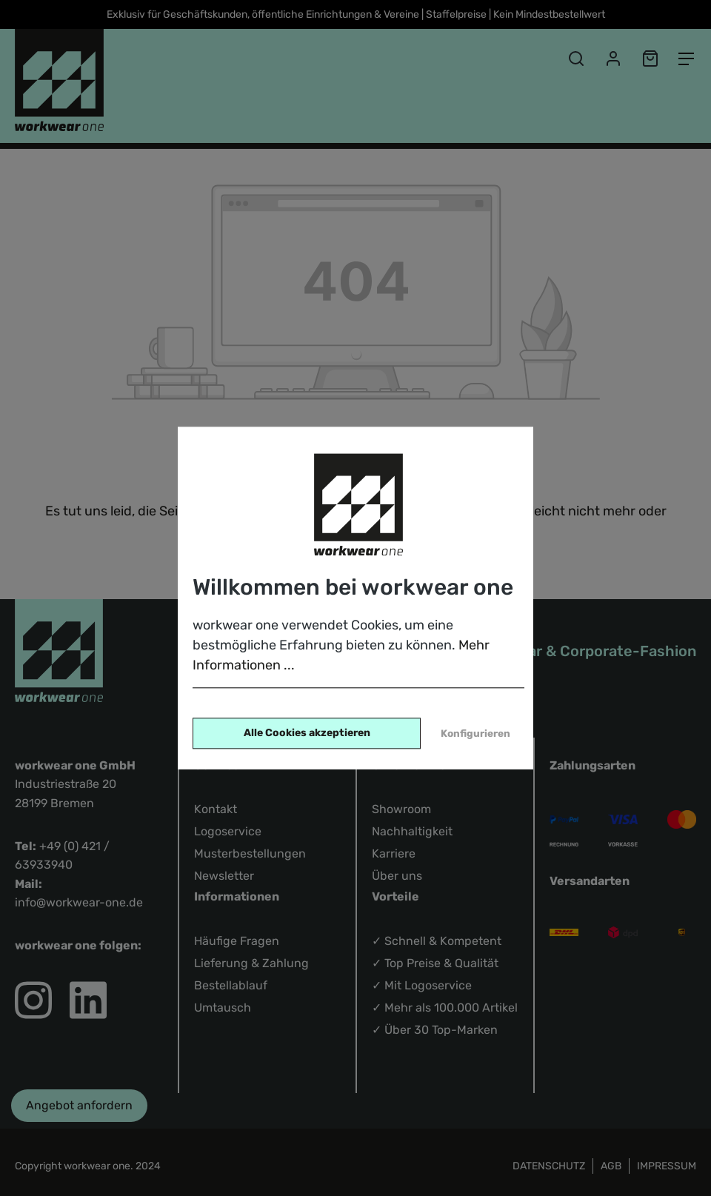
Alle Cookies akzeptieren (307, 732)
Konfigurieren (475, 733)
